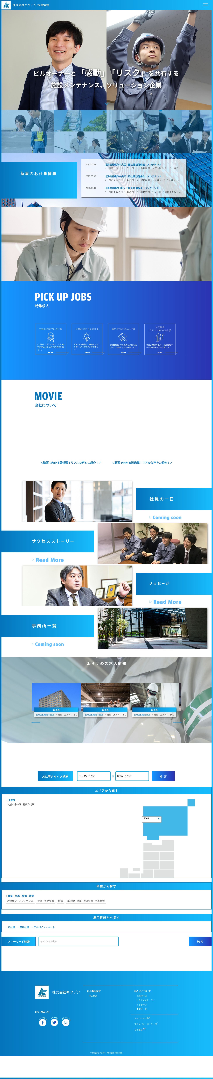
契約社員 (58, 964)
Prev (36, 771)
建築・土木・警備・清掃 (54, 932)
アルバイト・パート (77, 964)
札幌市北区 (62, 867)
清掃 (94, 937)
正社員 (45, 964)
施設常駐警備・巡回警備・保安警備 (119, 937)
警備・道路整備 (79, 937)
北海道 (45, 863)
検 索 (163, 825)
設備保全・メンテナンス (54, 937)
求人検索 (93, 1018)
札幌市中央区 (48, 867)
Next (177, 771)
